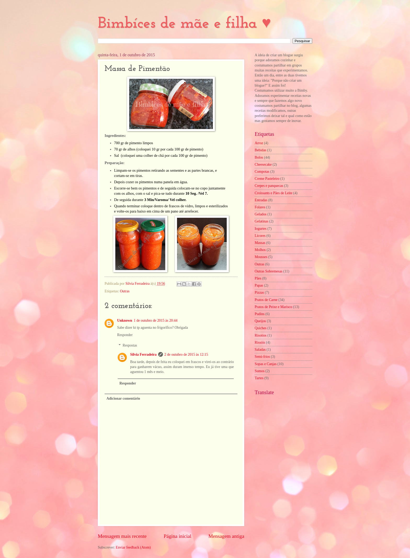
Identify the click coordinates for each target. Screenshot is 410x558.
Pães (258, 278)
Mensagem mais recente (122, 536)
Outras (125, 291)
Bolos (259, 157)
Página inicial (177, 536)
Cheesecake (263, 164)
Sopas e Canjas (266, 364)
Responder (125, 335)
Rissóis (260, 342)
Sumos (260, 371)
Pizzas (259, 292)
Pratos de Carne (266, 300)
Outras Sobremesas (268, 271)
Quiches (260, 328)
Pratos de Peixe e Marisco (273, 307)
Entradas (261, 200)
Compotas (262, 172)
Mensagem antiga (226, 536)
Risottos (260, 335)
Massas (260, 243)
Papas (259, 285)
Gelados (260, 214)
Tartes (259, 378)
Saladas (260, 349)
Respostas (130, 345)
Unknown (124, 320)
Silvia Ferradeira (143, 354)
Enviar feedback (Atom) (133, 547)
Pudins (260, 314)
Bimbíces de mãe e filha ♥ (184, 24)
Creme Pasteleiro (267, 179)
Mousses (261, 257)
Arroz (259, 143)
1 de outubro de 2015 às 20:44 (156, 320)
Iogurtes (260, 229)
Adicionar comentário (123, 398)
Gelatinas (261, 221)
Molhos (260, 250)
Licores (260, 236)
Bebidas (260, 150)
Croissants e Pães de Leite (273, 193)
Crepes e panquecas (269, 186)
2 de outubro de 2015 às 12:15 (186, 354)
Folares (260, 207)
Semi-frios (262, 357)
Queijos (260, 321)
